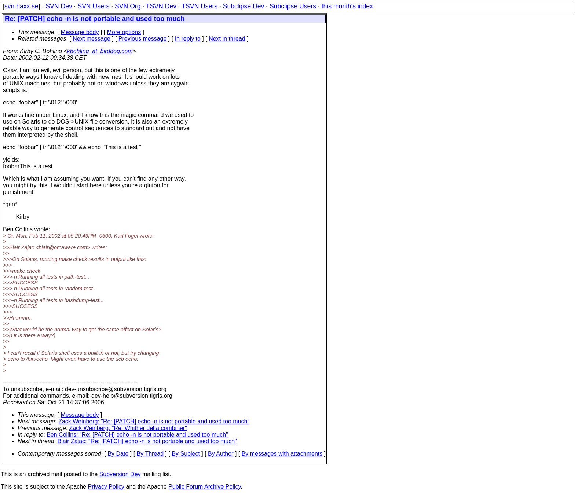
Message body (80, 32)
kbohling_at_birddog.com (100, 51)
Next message (91, 39)
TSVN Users (199, 6)
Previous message (142, 39)
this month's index (347, 6)
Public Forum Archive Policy (204, 487)
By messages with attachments (282, 454)
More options (124, 32)
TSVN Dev (161, 6)
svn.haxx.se (21, 6)
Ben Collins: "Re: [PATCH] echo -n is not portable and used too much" (137, 434)
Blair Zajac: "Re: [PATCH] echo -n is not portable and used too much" (147, 441)
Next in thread (227, 39)
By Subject (185, 454)
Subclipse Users (293, 6)
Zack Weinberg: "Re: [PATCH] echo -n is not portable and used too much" (153, 421)
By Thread (150, 454)
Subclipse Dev (243, 6)
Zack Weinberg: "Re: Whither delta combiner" (128, 428)
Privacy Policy (106, 487)
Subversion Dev (120, 474)
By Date (117, 454)
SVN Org (127, 6)
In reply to (188, 39)
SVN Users (93, 6)
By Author (220, 454)
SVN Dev (58, 6)
